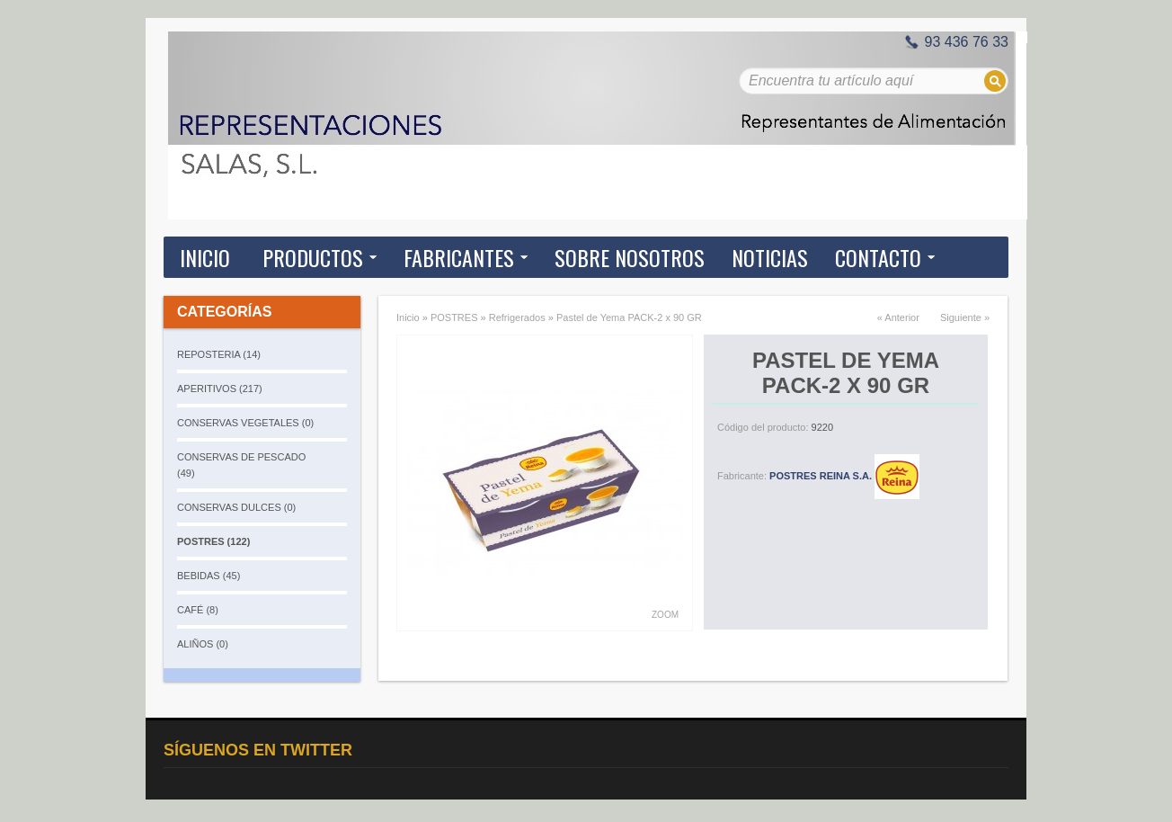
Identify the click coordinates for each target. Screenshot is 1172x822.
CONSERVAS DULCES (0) (236, 507)
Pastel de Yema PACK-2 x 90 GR (629, 317)
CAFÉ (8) (197, 609)
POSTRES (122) (213, 541)
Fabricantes (459, 257)
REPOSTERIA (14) (219, 354)
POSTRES (454, 317)
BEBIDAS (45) (208, 575)
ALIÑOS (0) (202, 644)
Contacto (878, 257)
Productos (312, 257)
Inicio (205, 257)
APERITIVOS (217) (219, 388)
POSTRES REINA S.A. (844, 475)
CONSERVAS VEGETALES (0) (245, 422)
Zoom (665, 615)
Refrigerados (517, 317)
